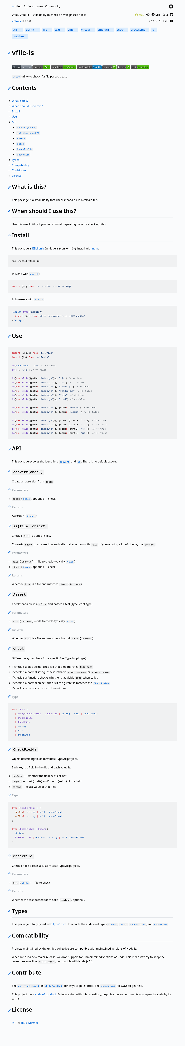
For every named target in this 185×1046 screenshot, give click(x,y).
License (17, 176)
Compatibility (20, 165)
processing (140, 30)
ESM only (38, 248)
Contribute (19, 170)
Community (52, 6)
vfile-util (105, 30)
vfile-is (24, 15)
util (17, 30)
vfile (15, 15)
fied (17, 6)
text (60, 30)
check (121, 30)
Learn (39, 6)
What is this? (20, 101)
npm (95, 248)
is (154, 30)
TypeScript (59, 924)
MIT (156, 15)
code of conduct (45, 994)
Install (16, 111)
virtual (87, 30)
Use (14, 116)
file (47, 30)
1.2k (163, 21)
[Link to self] (10, 54)
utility (33, 30)
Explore (28, 6)
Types (15, 160)
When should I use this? (27, 106)
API (14, 122)
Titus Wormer (29, 1023)
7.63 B (153, 21)
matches (19, 36)
